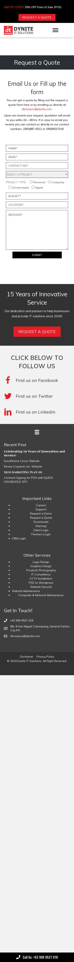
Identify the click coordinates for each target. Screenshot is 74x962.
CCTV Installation (41, 578)
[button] (37, 17)
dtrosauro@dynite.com (37, 109)
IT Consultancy (41, 574)
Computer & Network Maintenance (41, 595)
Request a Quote (41, 517)
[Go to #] (37, 396)
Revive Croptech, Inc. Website (23, 466)
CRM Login (19, 538)
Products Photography (41, 570)
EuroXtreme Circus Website (21, 461)
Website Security (41, 587)
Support (41, 509)
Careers (41, 505)
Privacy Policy (45, 656)
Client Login (41, 530)
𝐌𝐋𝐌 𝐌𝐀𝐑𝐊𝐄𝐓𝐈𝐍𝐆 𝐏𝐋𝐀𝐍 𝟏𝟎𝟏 (23, 472)
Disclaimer (26, 656)
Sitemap (41, 526)
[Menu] (55, 30)
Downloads (41, 522)
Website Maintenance (26, 591)
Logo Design (41, 562)
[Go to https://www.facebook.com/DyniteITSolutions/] (37, 380)
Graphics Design (41, 566)
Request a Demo (41, 513)
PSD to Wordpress (41, 582)
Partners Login (41, 534)
